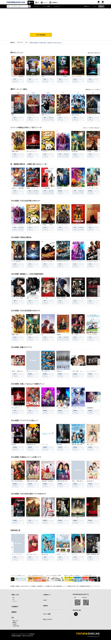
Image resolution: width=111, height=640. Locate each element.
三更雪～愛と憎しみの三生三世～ (64, 481)
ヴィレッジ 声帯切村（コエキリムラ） (65, 76)
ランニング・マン (76, 224)
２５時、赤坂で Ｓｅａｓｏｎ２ (79, 371)
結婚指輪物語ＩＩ (91, 407)
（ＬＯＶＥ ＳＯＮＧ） (92, 334)
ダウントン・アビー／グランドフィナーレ (36, 517)
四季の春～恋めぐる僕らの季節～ (79, 444)
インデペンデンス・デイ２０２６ (34, 261)
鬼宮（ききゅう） (91, 444)
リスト (98, 3)
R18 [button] (101, 6)
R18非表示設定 (16, 626)
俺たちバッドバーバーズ (32, 371)
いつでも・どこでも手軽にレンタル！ (18, 575)
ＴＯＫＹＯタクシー (31, 114)
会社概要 (12, 586)
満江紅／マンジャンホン (92, 298)
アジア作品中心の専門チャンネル (89, 575)
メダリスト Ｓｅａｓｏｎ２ (78, 407)
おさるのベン (90, 224)
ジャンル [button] (36, 6)
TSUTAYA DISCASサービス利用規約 (28, 586)
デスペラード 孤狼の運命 (18, 76)
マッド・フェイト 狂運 (17, 298)
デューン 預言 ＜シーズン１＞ (79, 517)
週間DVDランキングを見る (92, 89)
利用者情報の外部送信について (86, 586)
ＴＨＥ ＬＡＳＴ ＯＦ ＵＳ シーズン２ (66, 517)
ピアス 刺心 (45, 298)
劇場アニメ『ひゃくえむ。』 (33, 407)
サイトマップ (97, 586)
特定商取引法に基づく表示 (73, 586)
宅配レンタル (15, 620)
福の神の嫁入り (90, 481)
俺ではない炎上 (75, 114)
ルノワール (74, 554)
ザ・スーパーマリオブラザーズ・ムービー (81, 188)
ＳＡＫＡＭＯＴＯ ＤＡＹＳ (93, 188)
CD (38, 2)
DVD (32, 2)
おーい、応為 (75, 334)
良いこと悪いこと (46, 371)
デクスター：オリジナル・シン (49, 517)
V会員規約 (17, 586)
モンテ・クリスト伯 (76, 76)
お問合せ (45, 605)
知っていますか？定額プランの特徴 (53, 575)
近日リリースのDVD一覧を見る (91, 127)
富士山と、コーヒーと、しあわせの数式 (65, 554)
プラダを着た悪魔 (46, 188)
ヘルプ (94, 6)
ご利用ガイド (86, 6)
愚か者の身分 (75, 151)
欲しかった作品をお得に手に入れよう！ (36, 575)
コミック (45, 2)
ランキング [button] (57, 6)
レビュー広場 (46, 614)
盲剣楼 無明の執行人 (62, 298)
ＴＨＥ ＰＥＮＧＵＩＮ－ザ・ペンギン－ (96, 517)
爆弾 (13, 114)
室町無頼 (59, 114)
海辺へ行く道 (45, 554)
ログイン (102, 3)
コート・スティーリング (62, 224)
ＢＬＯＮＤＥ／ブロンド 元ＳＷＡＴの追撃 (97, 261)
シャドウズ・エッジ (91, 114)
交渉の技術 (59, 444)
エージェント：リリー (77, 261)
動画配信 (14, 612)
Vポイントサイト (47, 619)
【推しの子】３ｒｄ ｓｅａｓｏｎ (49, 407)
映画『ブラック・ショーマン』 (49, 114)
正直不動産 (59, 188)
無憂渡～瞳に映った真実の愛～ (33, 481)
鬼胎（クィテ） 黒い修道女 (33, 298)
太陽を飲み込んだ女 (31, 444)
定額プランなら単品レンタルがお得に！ (72, 575)
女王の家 (14, 444)
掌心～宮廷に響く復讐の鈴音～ (18, 481)
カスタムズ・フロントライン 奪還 (65, 261)
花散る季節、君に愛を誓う (48, 481)
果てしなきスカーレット (32, 151)
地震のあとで (60, 371)
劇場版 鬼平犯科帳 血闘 (93, 554)
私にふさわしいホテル (32, 554)
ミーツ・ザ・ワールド (17, 554)
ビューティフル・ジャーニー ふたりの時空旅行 (37, 76)
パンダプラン (45, 151)
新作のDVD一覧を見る (94, 53)
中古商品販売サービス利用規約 (43, 586)
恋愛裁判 (59, 334)
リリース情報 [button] (46, 6)
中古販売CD (54, 2)
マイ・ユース (45, 444)
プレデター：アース (91, 76)
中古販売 (15, 624)
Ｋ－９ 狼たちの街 (16, 261)
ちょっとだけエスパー (92, 371)
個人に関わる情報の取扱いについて (58, 586)
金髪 (43, 76)
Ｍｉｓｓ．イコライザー (47, 261)
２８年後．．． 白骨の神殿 (93, 151)
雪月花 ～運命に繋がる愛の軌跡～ (80, 481)
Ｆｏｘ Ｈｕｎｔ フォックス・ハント (81, 298)
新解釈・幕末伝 (15, 151)
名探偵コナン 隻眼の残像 (18, 188)
